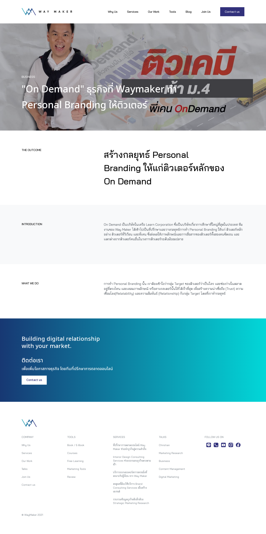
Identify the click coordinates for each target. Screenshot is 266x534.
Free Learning (75, 460)
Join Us (206, 11)
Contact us (232, 11)
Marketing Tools (76, 468)
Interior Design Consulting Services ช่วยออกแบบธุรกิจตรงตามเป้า (132, 460)
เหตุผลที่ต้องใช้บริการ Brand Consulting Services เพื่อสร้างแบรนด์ (130, 487)
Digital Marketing (169, 476)
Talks (25, 468)
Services (132, 11)
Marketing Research (171, 453)
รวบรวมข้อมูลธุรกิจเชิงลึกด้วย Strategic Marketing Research (131, 501)
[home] (47, 11)
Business (164, 460)
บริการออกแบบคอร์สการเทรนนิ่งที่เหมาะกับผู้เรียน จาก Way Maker (130, 474)
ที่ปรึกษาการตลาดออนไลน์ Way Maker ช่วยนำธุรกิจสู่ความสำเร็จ (129, 446)
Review (71, 476)
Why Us (112, 11)
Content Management (172, 468)
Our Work (153, 11)
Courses (72, 453)
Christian (164, 445)
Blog (189, 11)
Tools (172, 11)
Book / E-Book (75, 445)
